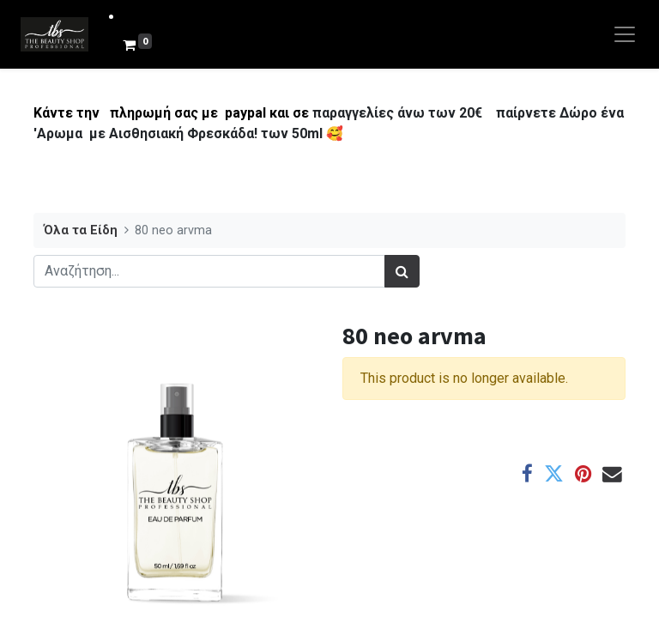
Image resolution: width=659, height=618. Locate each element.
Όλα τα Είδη (81, 230)
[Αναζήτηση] (402, 271)
